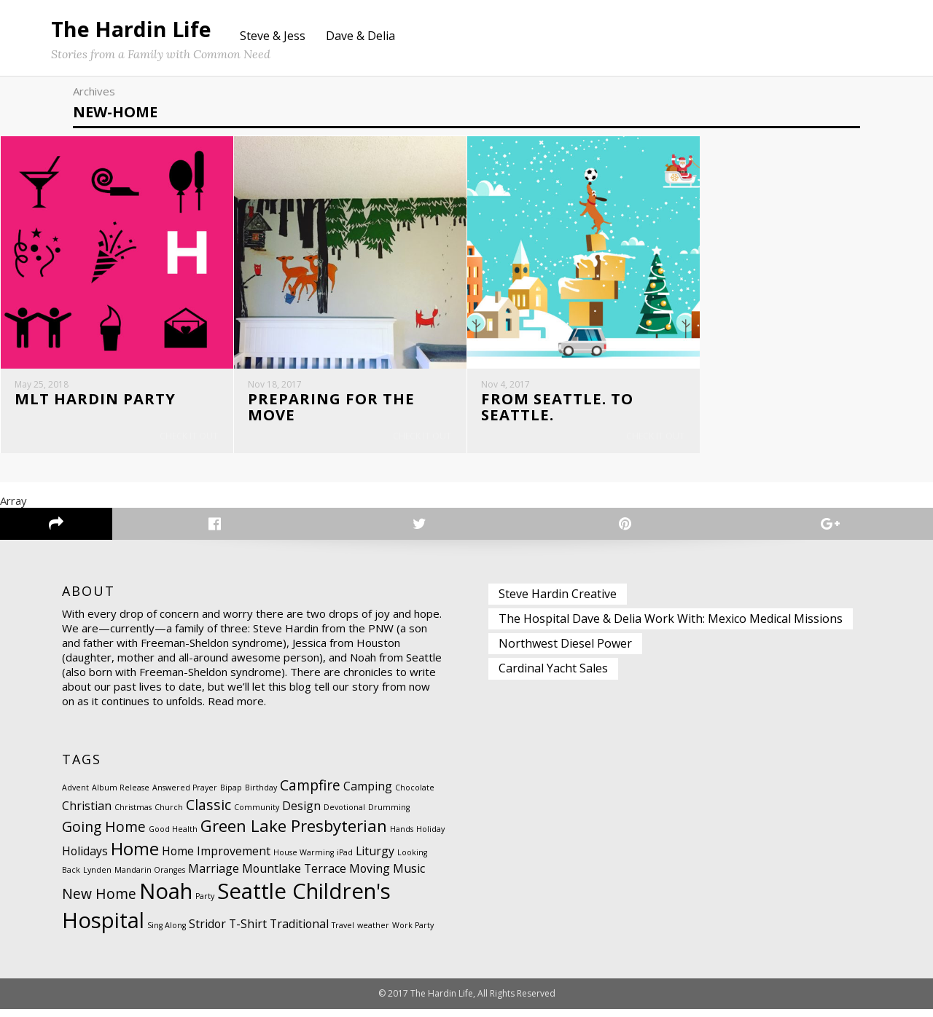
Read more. (237, 709)
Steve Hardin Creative (558, 601)
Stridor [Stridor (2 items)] (207, 932)
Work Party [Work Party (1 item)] (413, 933)
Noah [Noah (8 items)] (165, 899)
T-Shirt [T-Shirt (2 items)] (248, 932)
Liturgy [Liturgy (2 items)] (375, 859)
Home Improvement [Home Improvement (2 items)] (216, 859)
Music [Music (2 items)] (409, 876)
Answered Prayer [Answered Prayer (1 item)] (184, 795)
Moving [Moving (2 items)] (369, 876)
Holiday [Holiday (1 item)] (430, 837)
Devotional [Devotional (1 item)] (344, 815)
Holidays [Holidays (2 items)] (85, 859)
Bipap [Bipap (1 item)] (231, 795)
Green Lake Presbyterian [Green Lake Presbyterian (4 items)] (293, 833)
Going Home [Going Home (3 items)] (104, 834)
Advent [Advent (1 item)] (75, 795)
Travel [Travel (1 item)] (343, 933)
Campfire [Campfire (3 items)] (310, 793)
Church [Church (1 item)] (169, 815)
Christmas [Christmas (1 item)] (133, 815)
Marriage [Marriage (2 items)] (213, 876)
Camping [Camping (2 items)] (367, 794)
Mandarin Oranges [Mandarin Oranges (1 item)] (149, 878)
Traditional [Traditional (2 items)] (299, 932)
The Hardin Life (131, 29)
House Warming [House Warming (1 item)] (303, 860)
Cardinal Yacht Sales (553, 676)
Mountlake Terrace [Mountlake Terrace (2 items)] (294, 876)
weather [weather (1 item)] (373, 933)
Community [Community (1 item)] (256, 815)
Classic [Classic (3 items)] (208, 812)
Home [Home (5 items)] (135, 856)
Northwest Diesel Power (565, 651)
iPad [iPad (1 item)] (345, 860)
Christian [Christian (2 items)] (87, 814)
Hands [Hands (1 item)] (401, 837)
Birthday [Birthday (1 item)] (261, 795)
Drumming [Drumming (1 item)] (389, 815)
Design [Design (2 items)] (301, 814)
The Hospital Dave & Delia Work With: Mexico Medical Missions (671, 627)
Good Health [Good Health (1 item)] (173, 837)
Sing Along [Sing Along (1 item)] (166, 933)
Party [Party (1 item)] (204, 904)
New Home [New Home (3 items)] (99, 901)
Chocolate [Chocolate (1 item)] (414, 795)
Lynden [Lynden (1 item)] (97, 878)
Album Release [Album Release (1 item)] (120, 795)
